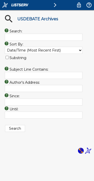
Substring (18, 58)
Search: (16, 31)
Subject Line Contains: (29, 69)
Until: (14, 109)
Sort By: (16, 44)
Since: (15, 96)
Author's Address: (25, 82)
